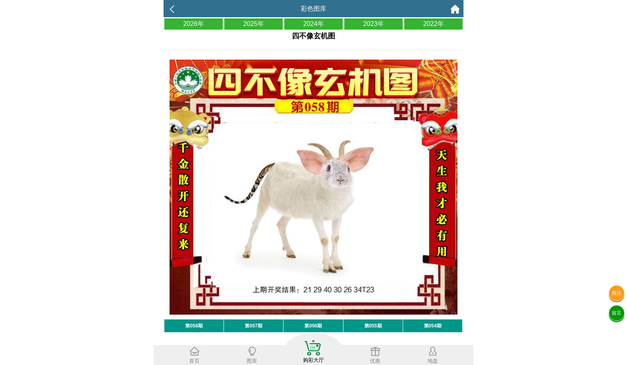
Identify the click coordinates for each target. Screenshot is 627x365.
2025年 (253, 23)
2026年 (193, 23)
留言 (616, 313)
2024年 (313, 23)
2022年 (433, 23)
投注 (616, 293)
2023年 (373, 23)
